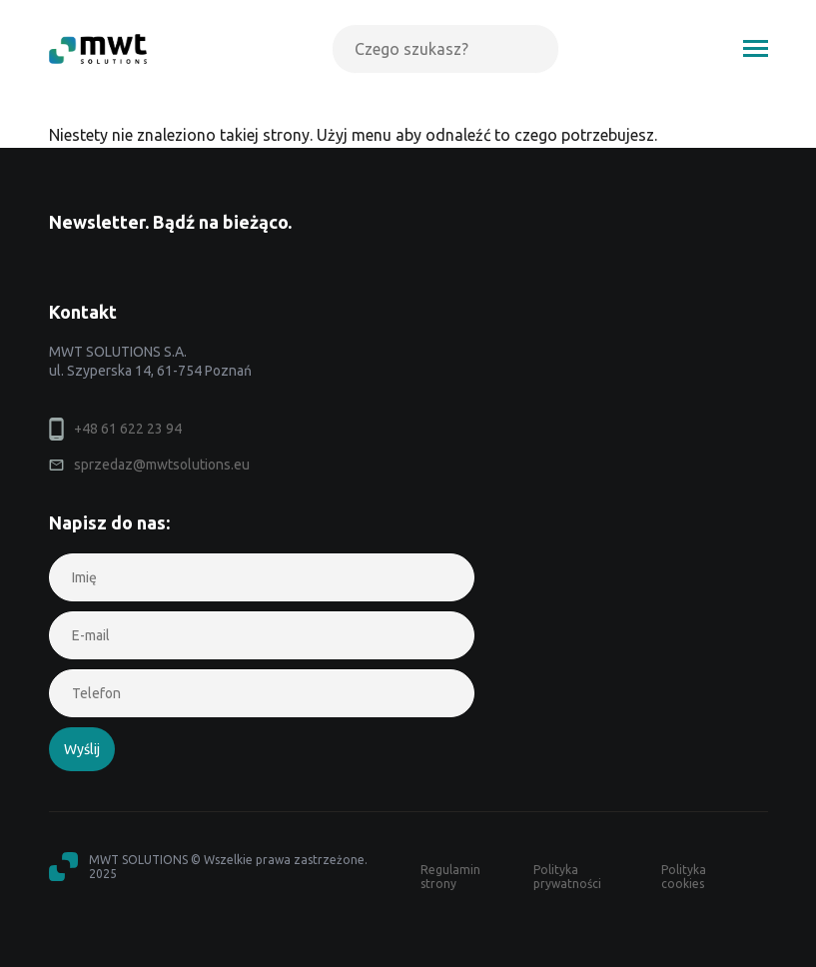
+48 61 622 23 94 (128, 429)
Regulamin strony (450, 876)
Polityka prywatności (567, 876)
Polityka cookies (683, 876)
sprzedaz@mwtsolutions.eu (162, 465)
